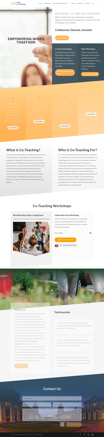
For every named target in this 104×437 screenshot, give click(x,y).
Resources (80, 3)
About (73, 3)
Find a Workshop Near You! (65, 73)
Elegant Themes (23, 434)
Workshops (47, 3)
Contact (87, 3)
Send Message (74, 425)
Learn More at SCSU (90, 75)
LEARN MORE (62, 38)
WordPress (39, 434)
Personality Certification (60, 3)
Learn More (13, 128)
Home (40, 3)
